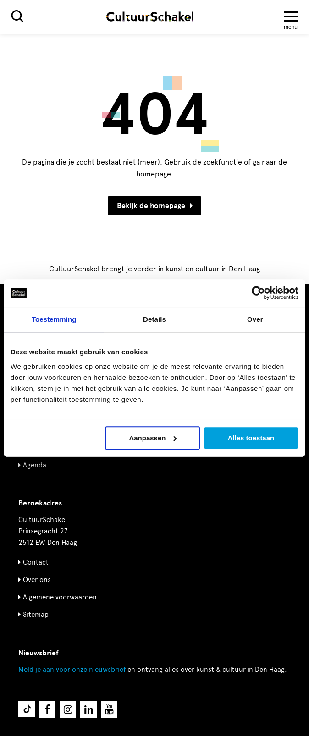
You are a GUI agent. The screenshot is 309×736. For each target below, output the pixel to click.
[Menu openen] (291, 16)
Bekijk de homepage (155, 205)
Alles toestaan (251, 438)
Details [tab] (154, 319)
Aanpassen (153, 438)
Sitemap (36, 614)
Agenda (34, 465)
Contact (36, 562)
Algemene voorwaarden (60, 597)
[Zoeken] (17, 16)
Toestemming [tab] (54, 319)
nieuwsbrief (72, 669)
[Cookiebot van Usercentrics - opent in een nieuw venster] (258, 293)
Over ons (37, 580)
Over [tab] (255, 319)
